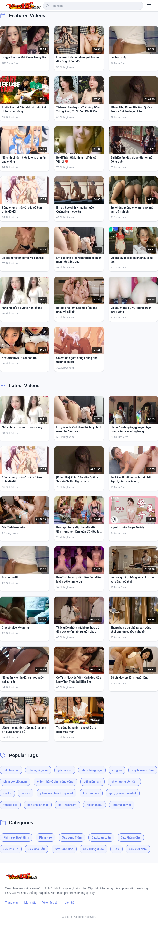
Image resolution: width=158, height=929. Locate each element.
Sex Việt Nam (138, 849)
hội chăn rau (95, 804)
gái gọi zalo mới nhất (122, 793)
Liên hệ (69, 902)
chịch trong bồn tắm (124, 781)
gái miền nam (92, 781)
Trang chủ (11, 902)
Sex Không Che (131, 837)
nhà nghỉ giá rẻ (38, 770)
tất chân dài (10, 770)
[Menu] (149, 6)
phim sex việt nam (15, 781)
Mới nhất (30, 902)
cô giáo (117, 770)
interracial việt (122, 804)
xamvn (26, 793)
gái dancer (65, 770)
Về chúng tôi (50, 902)
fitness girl (10, 804)
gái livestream (67, 804)
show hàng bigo (92, 770)
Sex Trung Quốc (93, 849)
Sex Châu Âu (36, 849)
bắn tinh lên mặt (37, 804)
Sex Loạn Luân (101, 837)
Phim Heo (45, 837)
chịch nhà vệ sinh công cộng (55, 781)
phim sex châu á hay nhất (56, 793)
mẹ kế (7, 793)
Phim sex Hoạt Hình (16, 837)
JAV (116, 849)
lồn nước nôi (91, 793)
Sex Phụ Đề (10, 849)
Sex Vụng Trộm (72, 837)
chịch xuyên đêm (143, 770)
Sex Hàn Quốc (64, 849)
